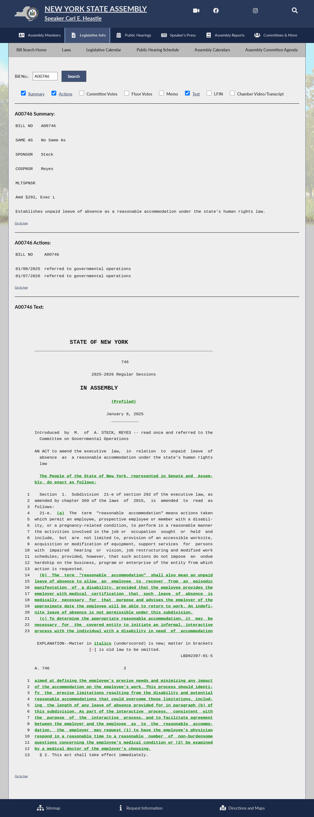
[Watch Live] (190, 11)
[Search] (291, 11)
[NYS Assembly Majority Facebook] (211, 11)
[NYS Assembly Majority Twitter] (231, 11)
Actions (65, 101)
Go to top (21, 230)
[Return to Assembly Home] (84, 15)
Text (195, 101)
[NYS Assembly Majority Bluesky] (271, 11)
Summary (36, 101)
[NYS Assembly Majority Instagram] (251, 11)
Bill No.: (22, 81)
